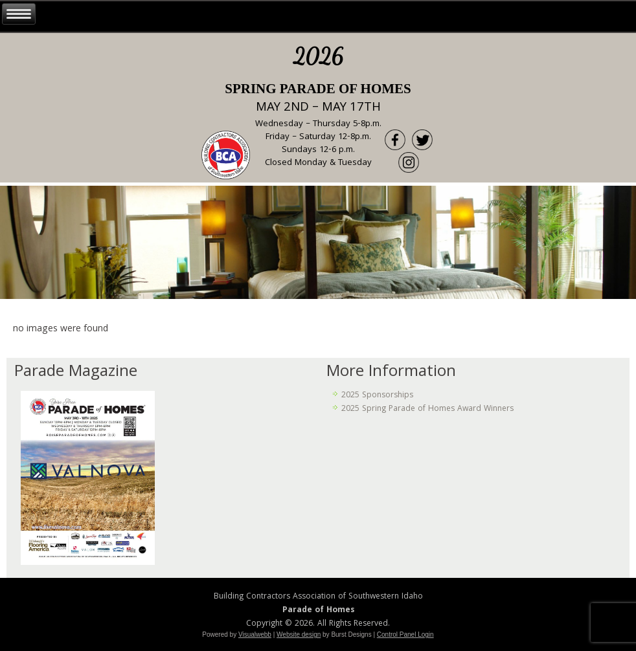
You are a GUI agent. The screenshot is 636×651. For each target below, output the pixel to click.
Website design (299, 634)
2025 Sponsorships (377, 396)
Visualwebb (254, 634)
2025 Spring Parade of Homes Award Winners (427, 409)
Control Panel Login (405, 634)
